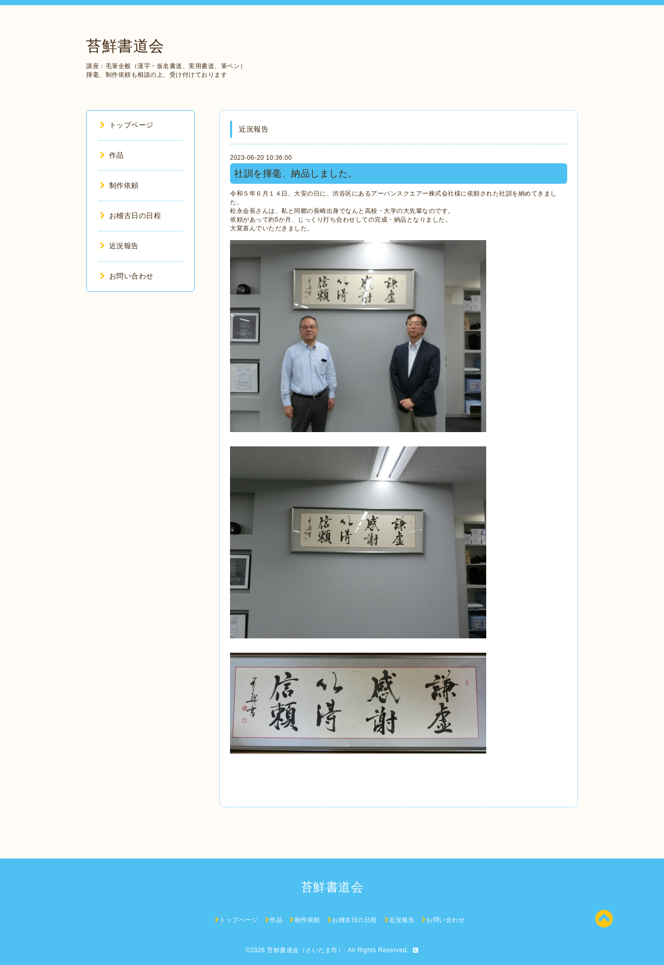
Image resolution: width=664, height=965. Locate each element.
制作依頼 (119, 185)
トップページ (127, 125)
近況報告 (119, 246)
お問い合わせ (127, 276)
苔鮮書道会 (125, 45)
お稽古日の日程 (130, 215)
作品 (112, 155)
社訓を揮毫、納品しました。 (296, 173)
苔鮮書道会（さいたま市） (305, 950)
